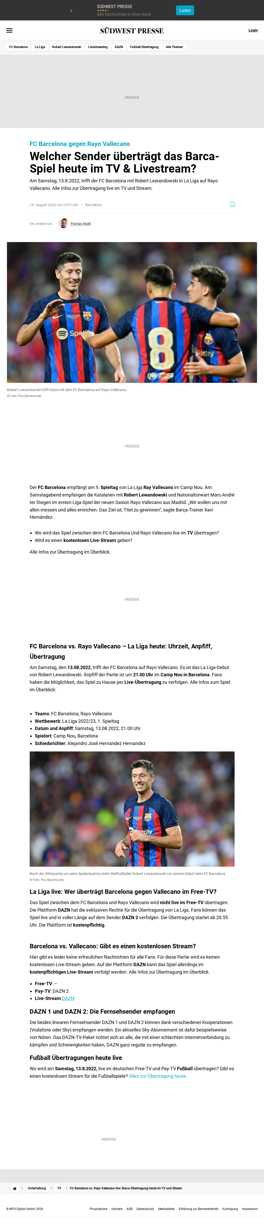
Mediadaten (166, 1209)
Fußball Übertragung (144, 47)
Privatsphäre (98, 1209)
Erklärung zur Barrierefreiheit (198, 1209)
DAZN (119, 47)
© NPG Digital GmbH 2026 (24, 1209)
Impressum (250, 1209)
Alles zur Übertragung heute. (158, 1076)
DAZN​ (68, 998)
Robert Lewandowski (66, 47)
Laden (185, 10)
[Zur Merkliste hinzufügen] (232, 204)
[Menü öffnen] (9, 30)
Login (253, 30)
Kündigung (230, 1209)
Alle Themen (174, 47)
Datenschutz (145, 1209)
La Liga (40, 47)
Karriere (116, 1209)
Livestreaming (98, 47)
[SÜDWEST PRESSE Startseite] (132, 30)
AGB (129, 1209)
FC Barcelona (18, 47)
